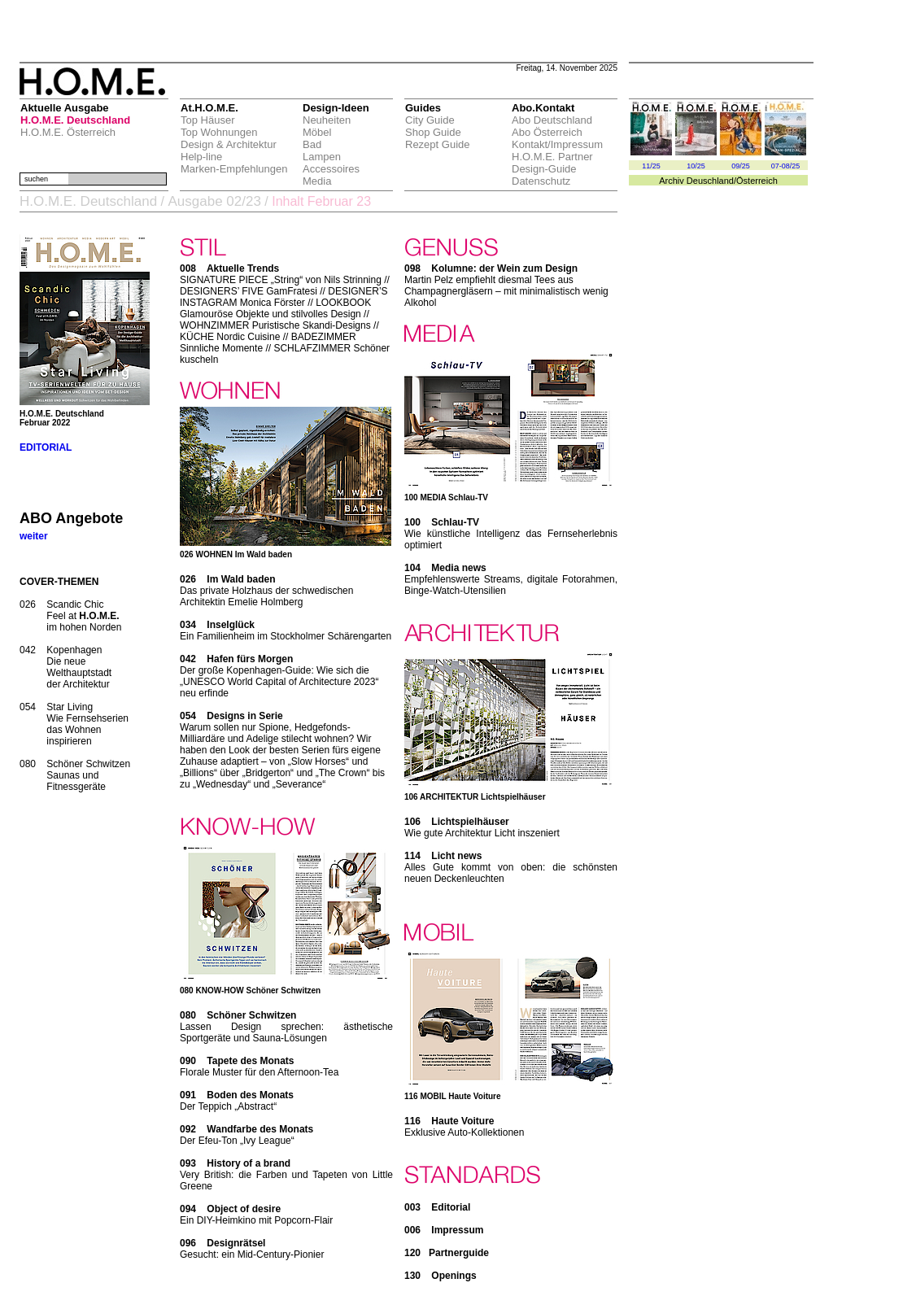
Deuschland (710, 180)
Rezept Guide (437, 144)
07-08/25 (785, 166)
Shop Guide (433, 132)
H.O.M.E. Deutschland (75, 120)
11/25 (651, 166)
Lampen (322, 157)
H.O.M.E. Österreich (68, 132)
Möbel (317, 132)
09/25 (740, 166)
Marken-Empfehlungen (234, 169)
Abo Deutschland (552, 120)
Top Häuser (207, 120)
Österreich (757, 180)
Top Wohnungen (219, 132)
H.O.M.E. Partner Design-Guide (552, 163)
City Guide (430, 120)
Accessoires (331, 169)
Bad (312, 144)
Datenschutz (541, 181)
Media (317, 181)
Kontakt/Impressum (557, 144)
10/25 (696, 166)
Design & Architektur (229, 144)
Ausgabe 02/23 (214, 201)
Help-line (201, 157)
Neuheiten (327, 120)
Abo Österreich (547, 132)
